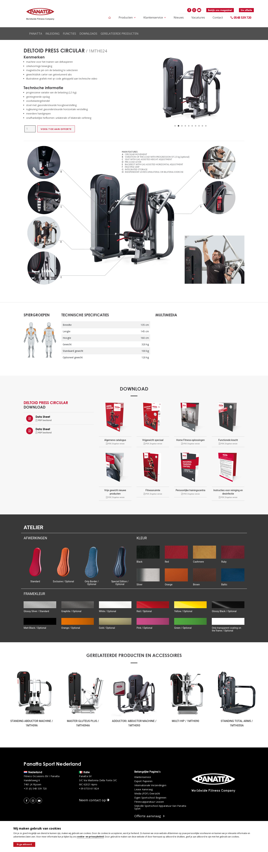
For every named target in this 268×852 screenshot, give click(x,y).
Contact (218, 17)
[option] (190, 89)
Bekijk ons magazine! (220, 10)
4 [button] (185, 126)
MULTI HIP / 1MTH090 (185, 721)
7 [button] (195, 126)
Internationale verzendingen (150, 785)
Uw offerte (246, 10)
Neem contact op (94, 800)
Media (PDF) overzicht (147, 793)
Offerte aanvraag (149, 816)
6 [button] (192, 126)
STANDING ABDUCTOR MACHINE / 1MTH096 (31, 723)
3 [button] (182, 126)
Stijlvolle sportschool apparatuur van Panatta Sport (160, 807)
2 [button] (178, 126)
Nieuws (179, 17)
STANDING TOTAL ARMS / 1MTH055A (237, 723)
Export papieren (143, 781)
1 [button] (175, 126)
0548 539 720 (241, 17)
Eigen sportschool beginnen (150, 797)
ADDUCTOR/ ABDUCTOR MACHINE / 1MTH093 (134, 723)
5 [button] (188, 126)
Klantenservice (154, 17)
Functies (69, 33)
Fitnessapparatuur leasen (149, 801)
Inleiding (52, 33)
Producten (127, 17)
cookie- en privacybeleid (90, 836)
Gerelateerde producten (119, 33)
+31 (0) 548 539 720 (35, 788)
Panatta (35, 33)
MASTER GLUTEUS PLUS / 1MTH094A (83, 723)
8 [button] (199, 126)
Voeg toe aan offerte (56, 129)
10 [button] (205, 126)
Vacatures (198, 17)
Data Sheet (43, 416)
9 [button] (202, 126)
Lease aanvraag (143, 789)
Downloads (88, 33)
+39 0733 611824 (89, 788)
